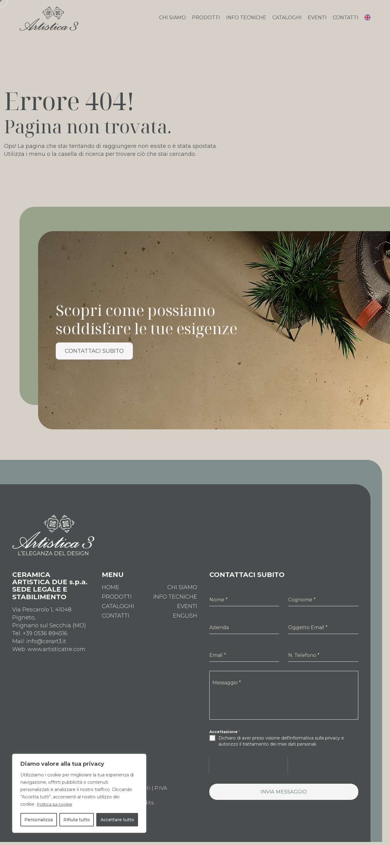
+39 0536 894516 (45, 639)
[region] (79, 793)
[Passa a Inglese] (367, 21)
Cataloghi (287, 20)
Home (110, 592)
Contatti (345, 20)
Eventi (317, 20)
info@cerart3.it (46, 646)
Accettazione (224, 737)
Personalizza (38, 819)
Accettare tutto (117, 819)
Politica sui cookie (56, 804)
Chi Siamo (172, 20)
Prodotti (206, 20)
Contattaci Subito (94, 356)
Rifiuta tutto (76, 819)
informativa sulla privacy (314, 743)
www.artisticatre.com (56, 654)
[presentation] (248, 771)
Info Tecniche (246, 20)
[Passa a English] (185, 621)
